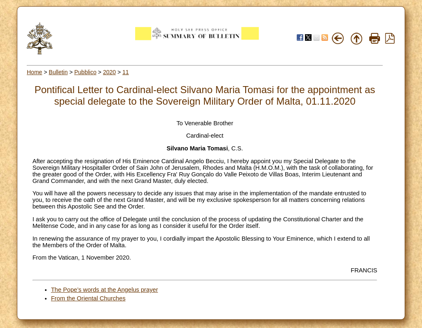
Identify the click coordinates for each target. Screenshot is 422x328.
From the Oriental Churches (88, 298)
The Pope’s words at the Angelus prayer (104, 289)
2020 (109, 72)
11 (125, 72)
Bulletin (58, 72)
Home (34, 72)
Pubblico (85, 72)
